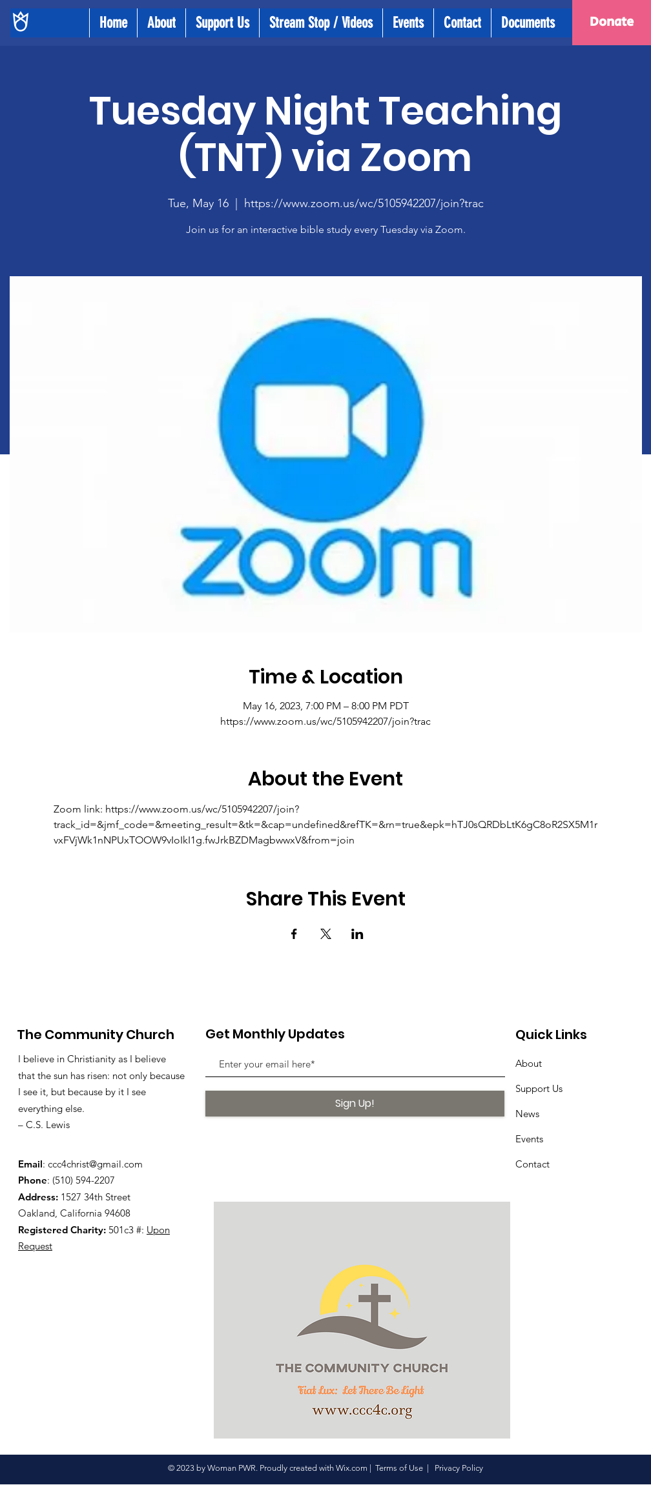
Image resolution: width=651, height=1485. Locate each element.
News (527, 1113)
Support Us (539, 1088)
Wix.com (351, 1468)
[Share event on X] (326, 934)
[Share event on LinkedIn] (357, 934)
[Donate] (611, 22)
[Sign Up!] (354, 1103)
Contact (532, 1164)
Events (529, 1139)
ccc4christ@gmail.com (95, 1164)
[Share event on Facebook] (294, 934)
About (528, 1063)
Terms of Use (399, 1468)
